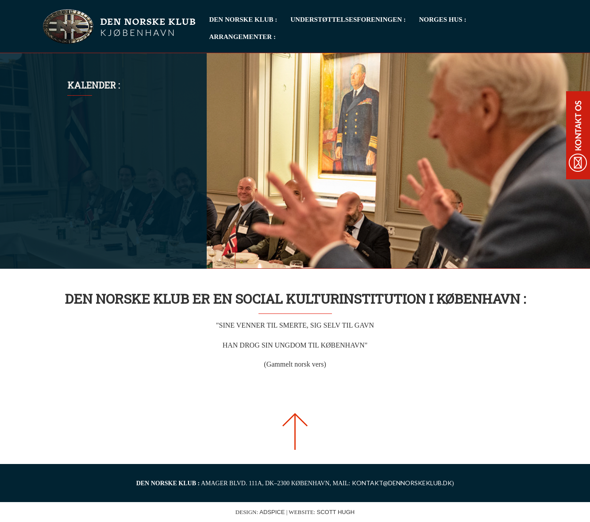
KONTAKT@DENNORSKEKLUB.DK (402, 483)
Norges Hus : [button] (443, 19)
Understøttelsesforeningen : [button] (347, 19)
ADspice (272, 512)
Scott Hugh (335, 512)
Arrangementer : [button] (242, 36)
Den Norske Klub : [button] (243, 19)
